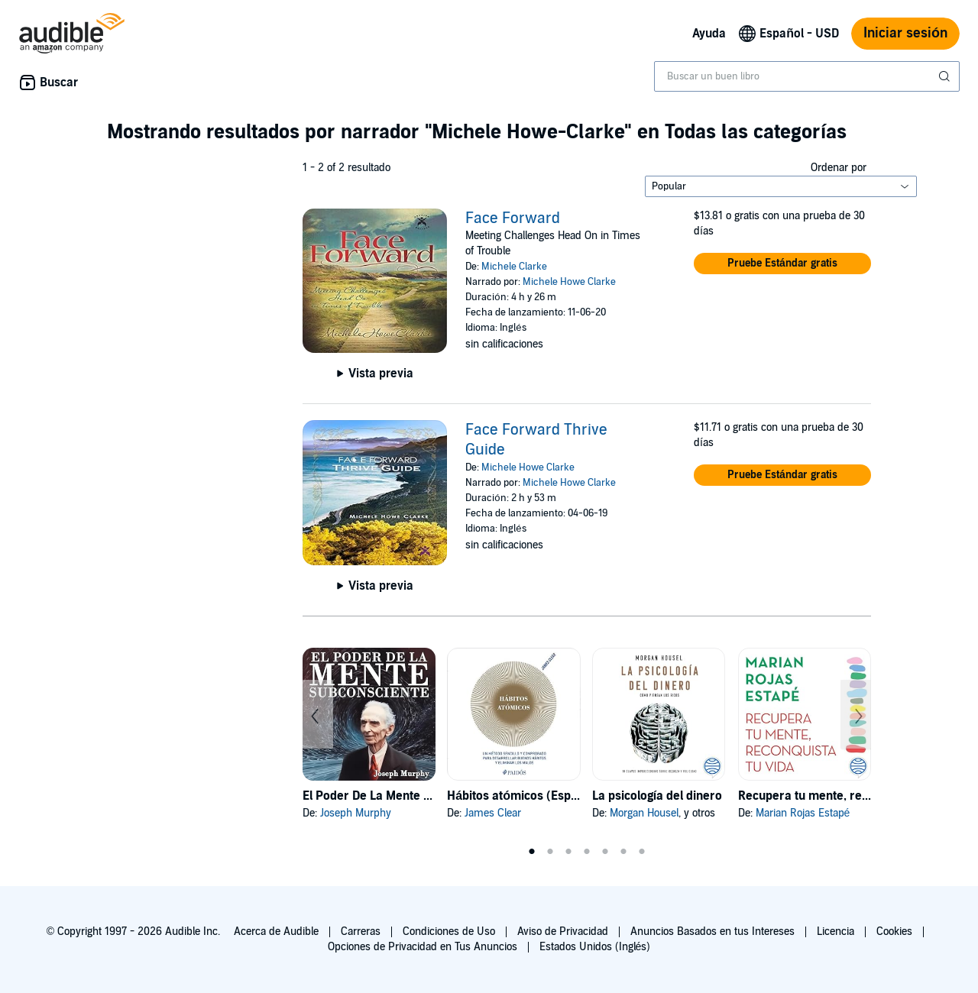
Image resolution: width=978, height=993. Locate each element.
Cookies (894, 931)
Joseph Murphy (355, 813)
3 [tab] (568, 851)
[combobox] (807, 76)
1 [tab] (531, 851)
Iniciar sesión (905, 33)
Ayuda (709, 33)
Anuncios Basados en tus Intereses (712, 931)
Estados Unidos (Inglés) (595, 946)
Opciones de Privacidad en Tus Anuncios (422, 946)
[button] (782, 263)
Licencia (835, 931)
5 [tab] (605, 851)
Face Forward (512, 218)
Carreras (361, 931)
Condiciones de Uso (449, 931)
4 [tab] (586, 851)
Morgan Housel (644, 813)
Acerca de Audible (276, 931)
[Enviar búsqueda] (946, 76)
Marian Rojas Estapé (803, 813)
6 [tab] (623, 851)
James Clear (493, 813)
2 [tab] (550, 851)
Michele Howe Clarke (569, 282)
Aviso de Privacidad (562, 931)
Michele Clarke (514, 266)
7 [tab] (641, 851)
